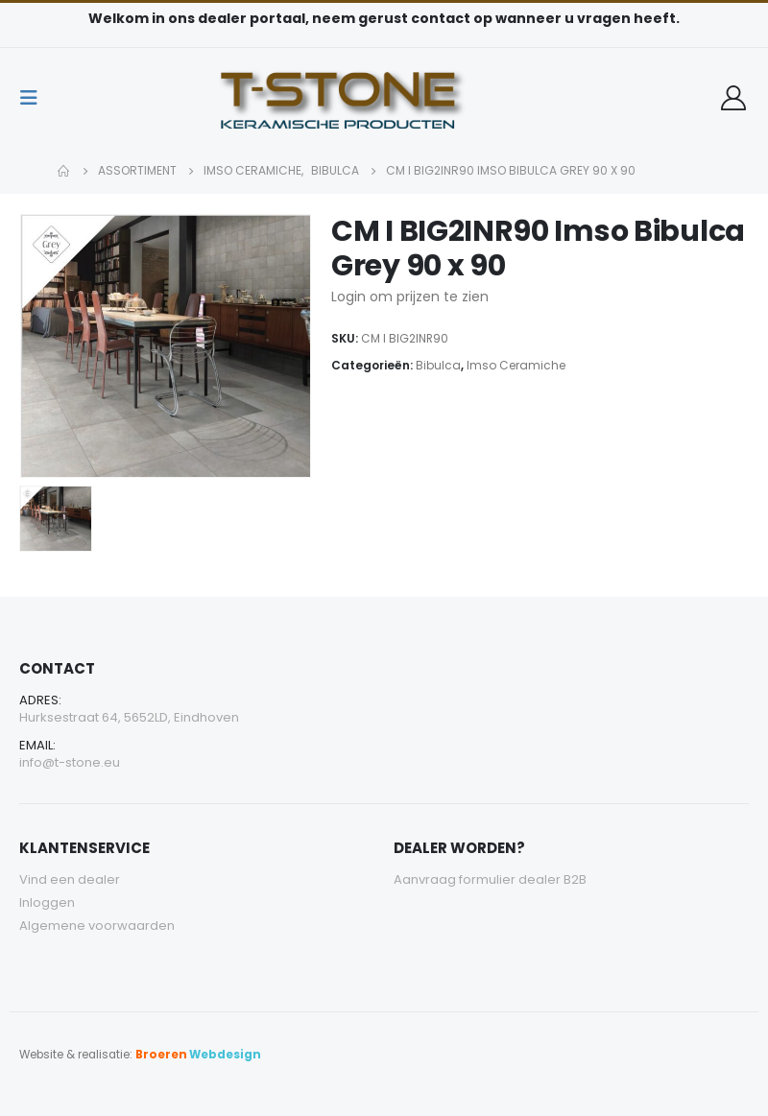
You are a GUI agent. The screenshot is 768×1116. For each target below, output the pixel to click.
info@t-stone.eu (69, 762)
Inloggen (47, 902)
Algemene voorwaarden (97, 925)
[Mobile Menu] (34, 98)
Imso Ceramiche (516, 365)
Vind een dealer (69, 879)
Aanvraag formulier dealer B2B (490, 879)
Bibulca (438, 365)
